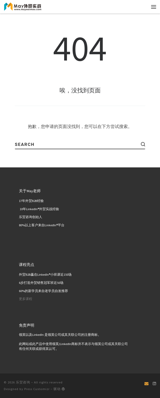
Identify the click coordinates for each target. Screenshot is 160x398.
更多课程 (25, 299)
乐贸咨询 (23, 382)
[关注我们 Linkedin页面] (154, 383)
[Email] (146, 383)
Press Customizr (37, 389)
